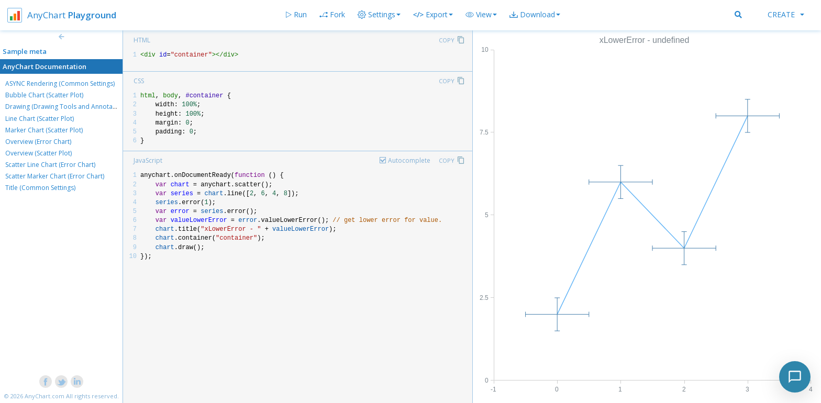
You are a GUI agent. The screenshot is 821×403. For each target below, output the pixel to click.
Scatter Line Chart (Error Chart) (50, 164)
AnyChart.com (44, 396)
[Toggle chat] (795, 377)
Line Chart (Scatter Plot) (39, 118)
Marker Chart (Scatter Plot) (44, 130)
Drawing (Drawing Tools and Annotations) (67, 106)
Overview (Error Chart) (38, 141)
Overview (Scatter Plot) (38, 153)
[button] (481, 15)
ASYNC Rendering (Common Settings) (60, 83)
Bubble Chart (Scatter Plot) (44, 95)
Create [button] (786, 14)
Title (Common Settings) (40, 187)
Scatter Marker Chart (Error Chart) (54, 176)
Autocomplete (409, 160)
